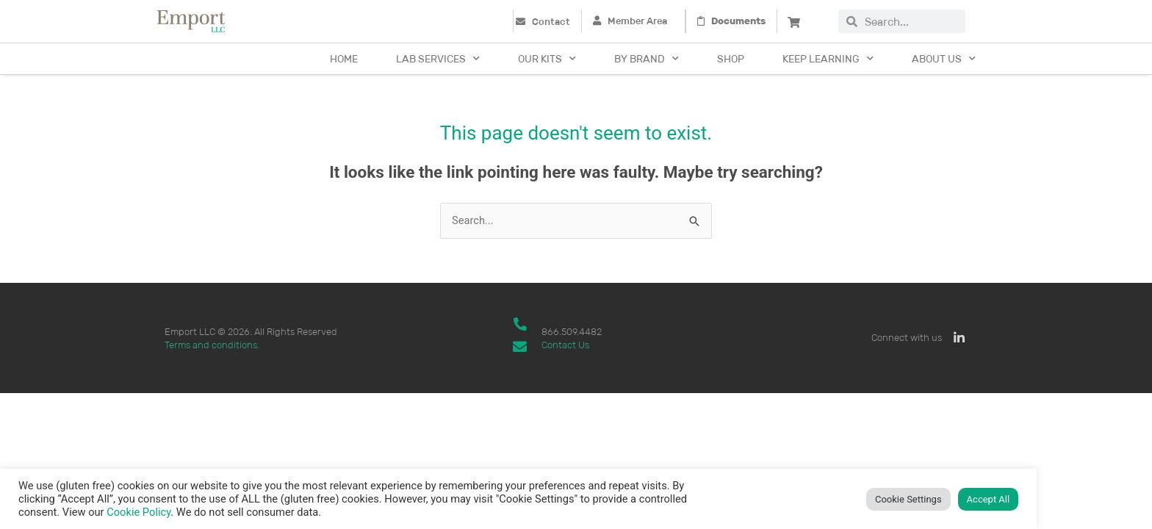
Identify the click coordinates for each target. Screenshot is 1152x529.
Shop (730, 58)
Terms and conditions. (212, 345)
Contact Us (565, 345)
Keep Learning (828, 59)
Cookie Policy (138, 512)
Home (344, 58)
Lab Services (438, 59)
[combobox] (911, 21)
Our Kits (547, 59)
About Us (944, 59)
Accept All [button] (988, 499)
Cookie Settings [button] (908, 499)
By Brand (646, 59)
